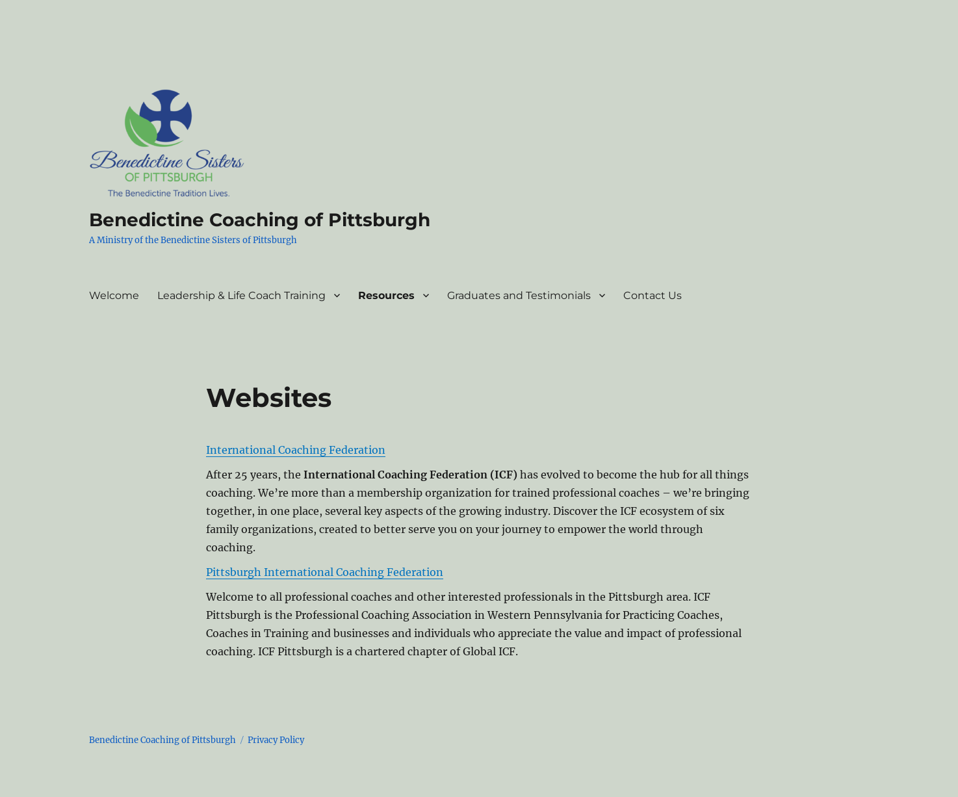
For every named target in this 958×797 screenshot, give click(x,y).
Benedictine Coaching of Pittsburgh (259, 220)
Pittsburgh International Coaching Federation (324, 572)
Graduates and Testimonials (519, 295)
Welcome (114, 295)
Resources (386, 295)
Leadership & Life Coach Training (241, 295)
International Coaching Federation (295, 449)
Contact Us (652, 295)
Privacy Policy (276, 740)
